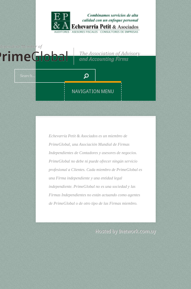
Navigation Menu (93, 91)
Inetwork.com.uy (137, 231)
